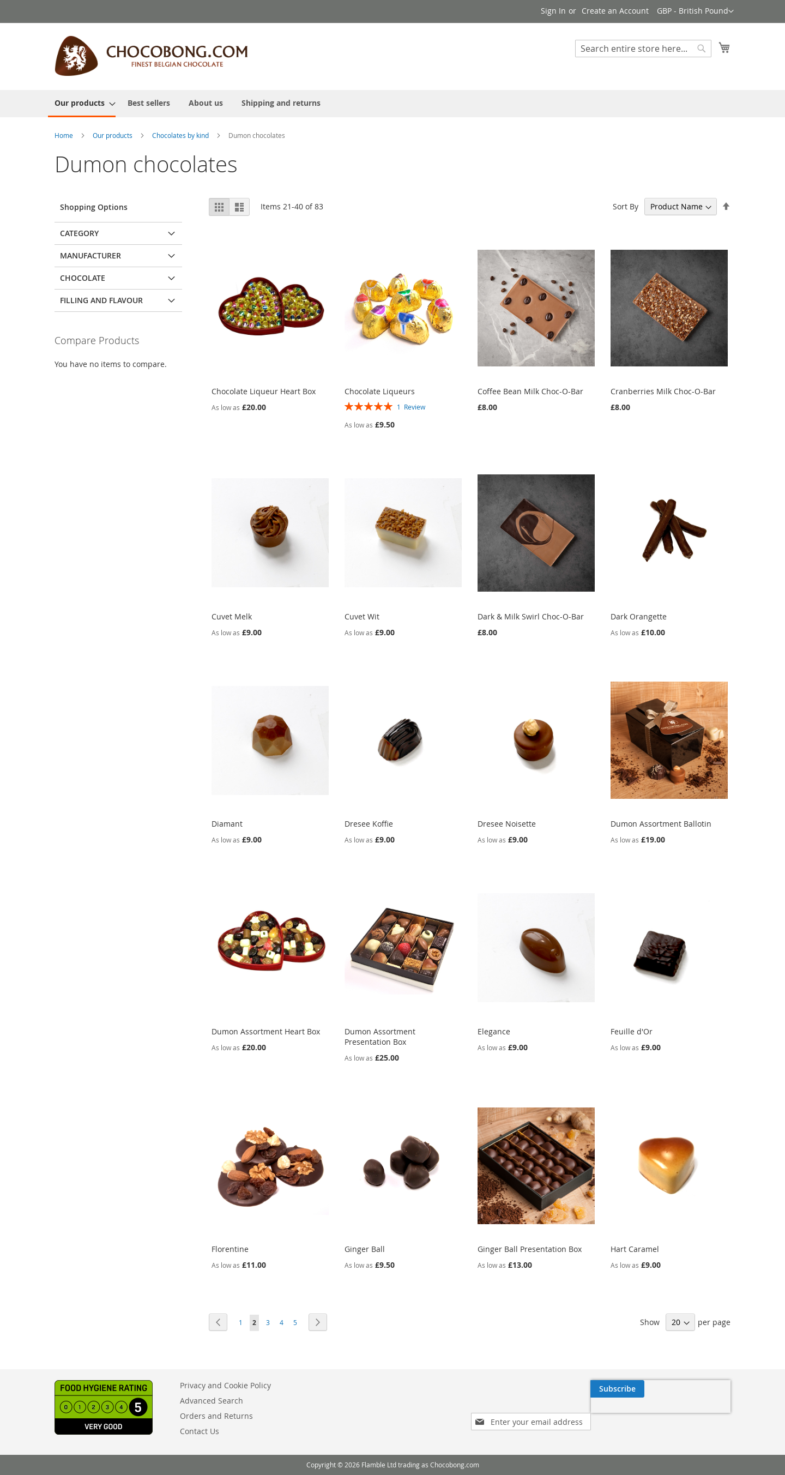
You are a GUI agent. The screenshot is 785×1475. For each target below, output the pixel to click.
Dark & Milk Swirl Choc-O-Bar (531, 616)
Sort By (625, 206)
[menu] (392, 103)
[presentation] (627, 1414)
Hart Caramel (635, 1249)
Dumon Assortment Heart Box (266, 1031)
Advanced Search (211, 1400)
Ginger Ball (365, 1249)
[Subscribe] (703, 1389)
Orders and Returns (216, 1416)
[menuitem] (82, 103)
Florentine (230, 1249)
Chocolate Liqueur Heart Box (264, 391)
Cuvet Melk (232, 616)
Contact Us (199, 1431)
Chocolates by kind (180, 135)
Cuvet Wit (362, 616)
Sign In (553, 10)
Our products (112, 135)
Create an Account (615, 10)
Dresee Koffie (369, 823)
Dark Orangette (639, 616)
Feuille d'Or (632, 1031)
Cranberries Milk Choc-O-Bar (663, 391)
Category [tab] (79, 233)
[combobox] (643, 48)
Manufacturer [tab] (90, 255)
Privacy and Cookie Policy (225, 1385)
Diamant (227, 823)
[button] (695, 11)
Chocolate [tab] (82, 278)
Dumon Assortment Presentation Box (380, 1036)
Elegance (494, 1031)
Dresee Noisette (507, 823)
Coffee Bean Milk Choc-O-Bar (530, 391)
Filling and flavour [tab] (101, 300)
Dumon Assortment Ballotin (661, 823)
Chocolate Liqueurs (380, 391)
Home (64, 135)
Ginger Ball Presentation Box (530, 1249)
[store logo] (151, 55)
